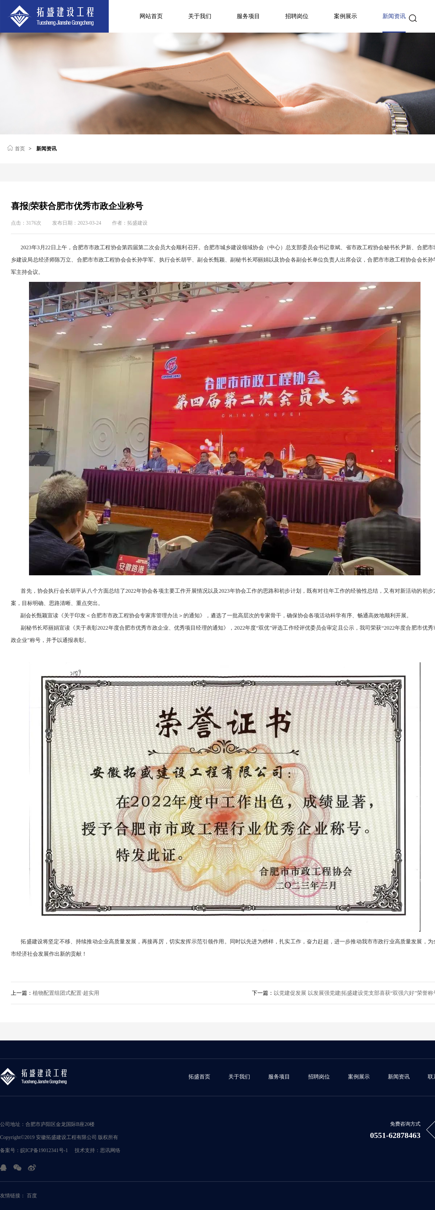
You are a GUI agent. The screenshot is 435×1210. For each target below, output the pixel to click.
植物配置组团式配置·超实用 (55, 993)
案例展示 (345, 16)
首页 (16, 148)
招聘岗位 (296, 16)
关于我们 (199, 16)
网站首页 (151, 16)
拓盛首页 (199, 1077)
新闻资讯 (394, 16)
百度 (32, 1195)
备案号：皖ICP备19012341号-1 (34, 1150)
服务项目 (248, 16)
